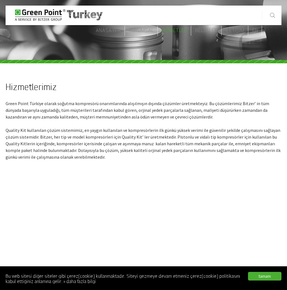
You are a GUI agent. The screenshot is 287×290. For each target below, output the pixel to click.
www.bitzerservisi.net (24, 243)
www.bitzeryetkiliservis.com (29, 251)
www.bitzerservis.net (23, 236)
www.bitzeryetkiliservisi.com (30, 265)
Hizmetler (174, 30)
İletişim (234, 30)
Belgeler (206, 30)
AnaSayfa (108, 30)
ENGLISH (156, 255)
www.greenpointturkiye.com (244, 262)
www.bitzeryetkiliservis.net (28, 258)
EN (255, 30)
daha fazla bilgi (81, 282)
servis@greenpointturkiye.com (247, 256)
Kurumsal (141, 30)
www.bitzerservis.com (24, 229)
